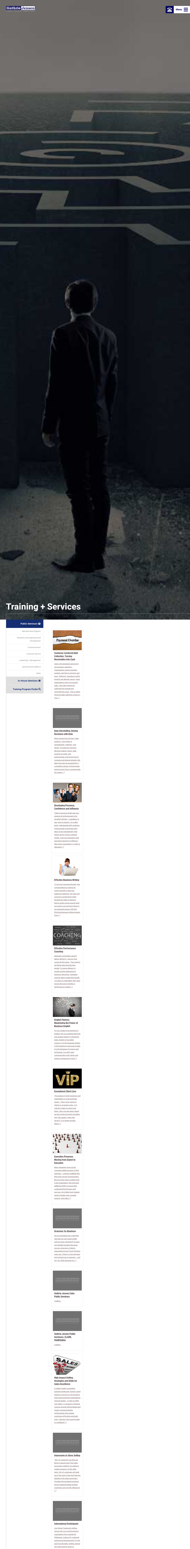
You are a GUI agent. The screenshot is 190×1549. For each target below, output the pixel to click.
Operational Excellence (31, 667)
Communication (34, 647)
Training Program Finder (27, 689)
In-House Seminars (29, 680)
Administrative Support (31, 631)
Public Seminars (31, 623)
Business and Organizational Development (29, 639)
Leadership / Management (30, 660)
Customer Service (33, 654)
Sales (38, 673)
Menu (182, 9)
